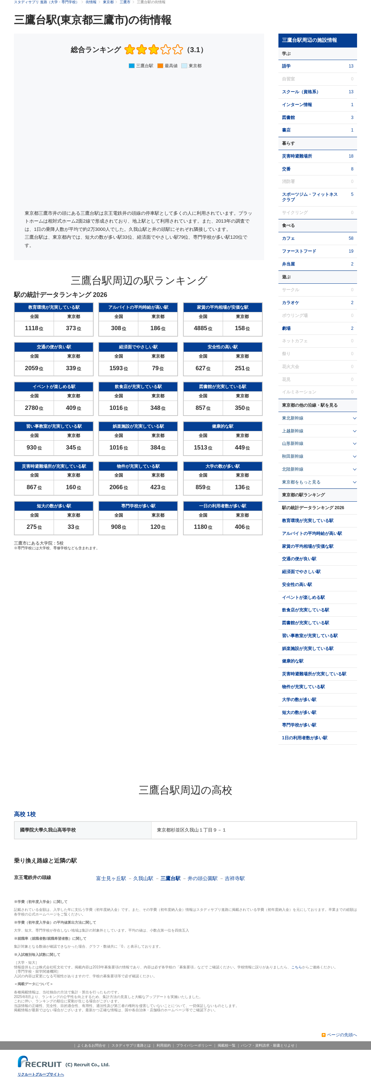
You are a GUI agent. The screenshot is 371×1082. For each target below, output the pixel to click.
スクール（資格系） (301, 91)
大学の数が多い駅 (299, 699)
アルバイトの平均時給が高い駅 (312, 533)
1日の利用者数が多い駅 (304, 737)
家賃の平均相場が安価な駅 (307, 546)
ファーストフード (299, 251)
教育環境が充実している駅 (307, 520)
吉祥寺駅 (235, 878)
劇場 (286, 328)
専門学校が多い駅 (299, 725)
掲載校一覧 (227, 1045)
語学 (286, 66)
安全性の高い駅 (297, 584)
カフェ (288, 238)
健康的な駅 (292, 661)
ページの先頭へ (342, 1034)
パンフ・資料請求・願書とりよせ (268, 1045)
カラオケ (290, 302)
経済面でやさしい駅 (301, 571)
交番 (286, 169)
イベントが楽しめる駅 (303, 597)
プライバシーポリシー (194, 1045)
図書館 (288, 117)
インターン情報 (297, 104)
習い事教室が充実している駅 (310, 635)
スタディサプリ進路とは (131, 1045)
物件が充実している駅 (303, 686)
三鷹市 (125, 2)
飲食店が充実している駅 (305, 609)
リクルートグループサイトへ (41, 1074)
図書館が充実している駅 (305, 622)
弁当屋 (288, 264)
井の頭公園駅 (203, 878)
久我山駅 (143, 878)
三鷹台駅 (170, 878)
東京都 (108, 2)
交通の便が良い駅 (299, 558)
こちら (296, 967)
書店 (286, 130)
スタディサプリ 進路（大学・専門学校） (46, 2)
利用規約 (164, 1045)
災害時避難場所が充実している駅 (314, 673)
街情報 (91, 2)
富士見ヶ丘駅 (111, 878)
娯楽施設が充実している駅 (307, 648)
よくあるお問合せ (91, 1045)
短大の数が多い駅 (299, 712)
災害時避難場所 (297, 156)
